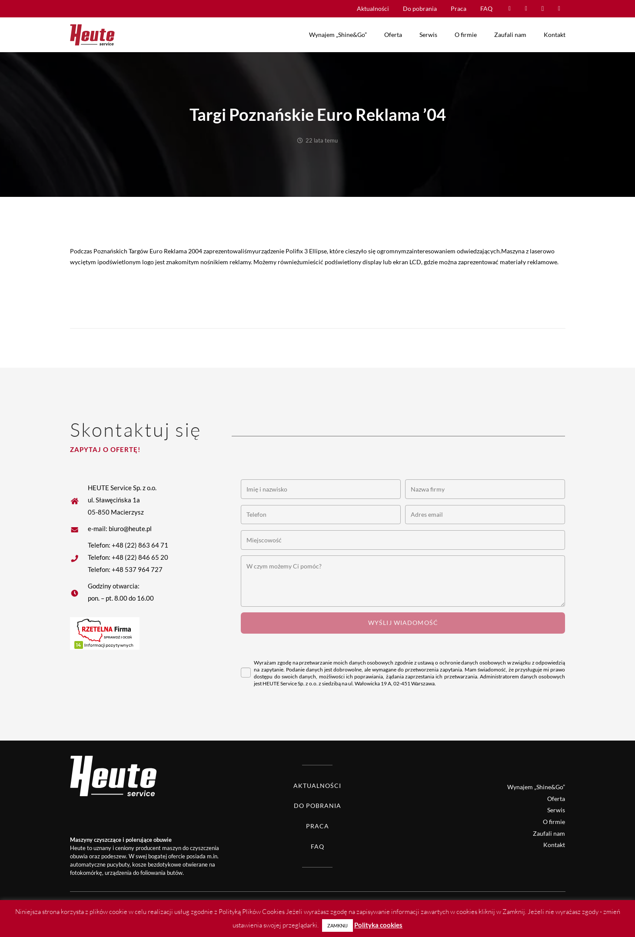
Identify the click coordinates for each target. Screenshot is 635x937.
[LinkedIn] (559, 9)
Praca (317, 826)
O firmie (554, 821)
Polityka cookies (378, 925)
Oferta (556, 798)
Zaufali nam (549, 833)
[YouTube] (526, 9)
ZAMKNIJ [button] (337, 925)
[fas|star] (79, 528)
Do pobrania (317, 805)
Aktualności (317, 785)
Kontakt (554, 844)
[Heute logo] (92, 35)
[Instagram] (543, 9)
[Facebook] (510, 9)
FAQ (317, 846)
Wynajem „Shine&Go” (536, 787)
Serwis (556, 810)
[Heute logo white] (98, 776)
